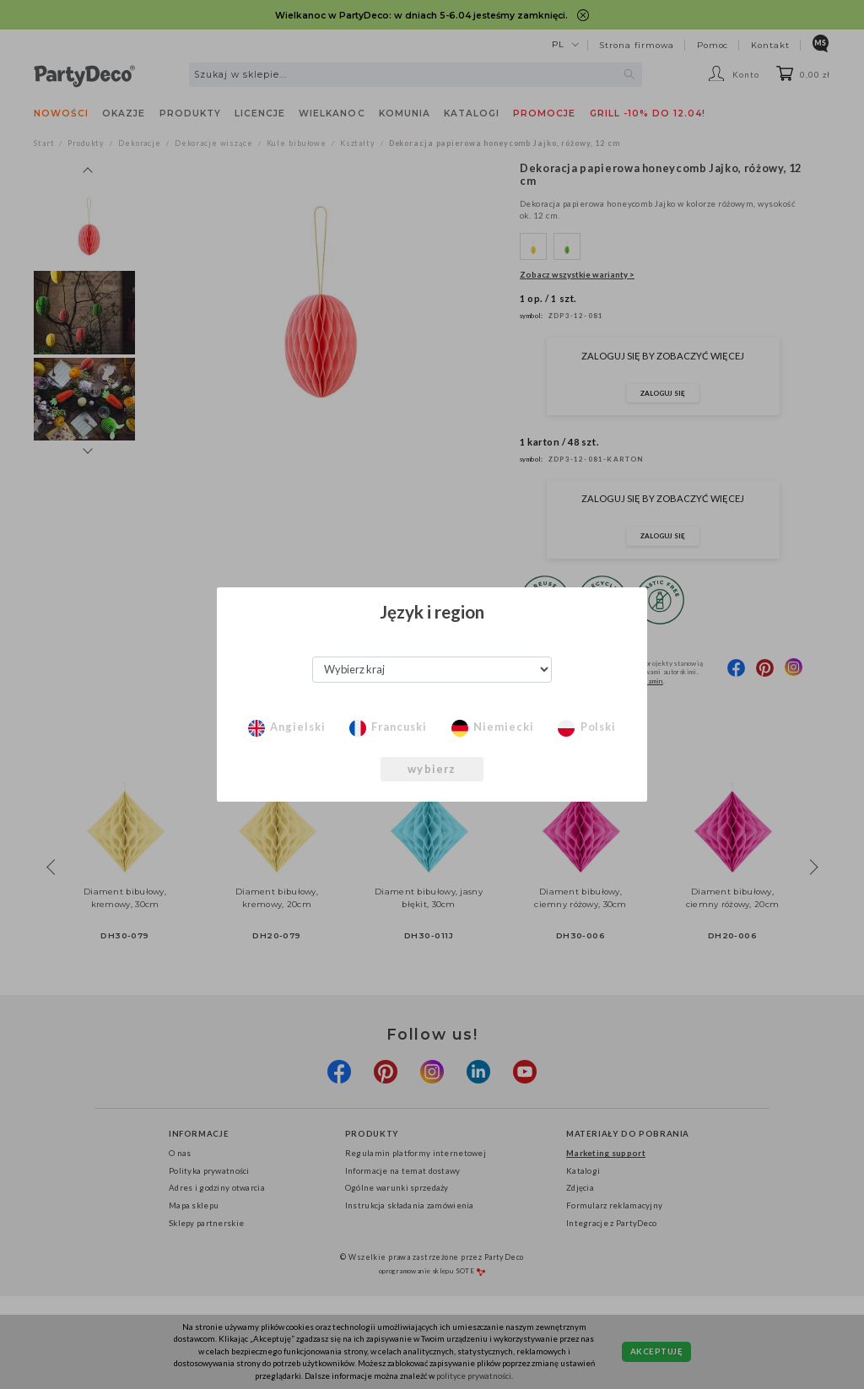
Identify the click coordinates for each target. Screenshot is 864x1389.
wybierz (432, 769)
